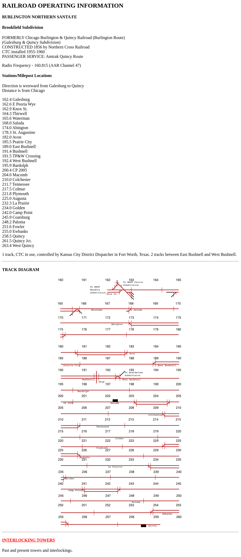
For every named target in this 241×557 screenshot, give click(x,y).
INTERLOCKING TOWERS (28, 540)
